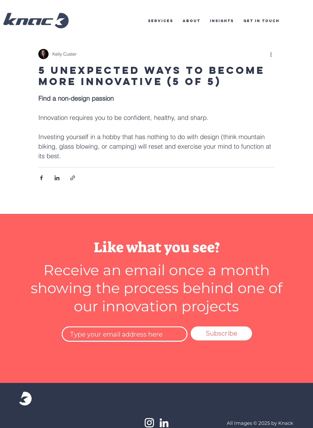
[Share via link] (73, 178)
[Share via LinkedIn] (57, 178)
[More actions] (271, 54)
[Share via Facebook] (41, 178)
